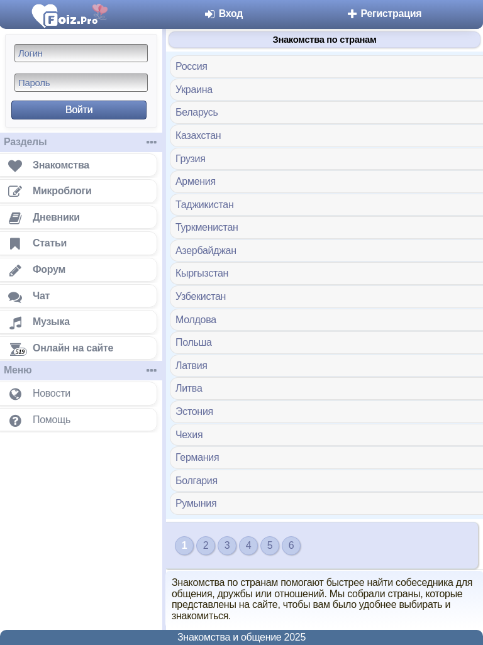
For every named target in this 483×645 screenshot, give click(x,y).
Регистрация (383, 13)
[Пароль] (81, 83)
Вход (223, 13)
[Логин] (81, 53)
